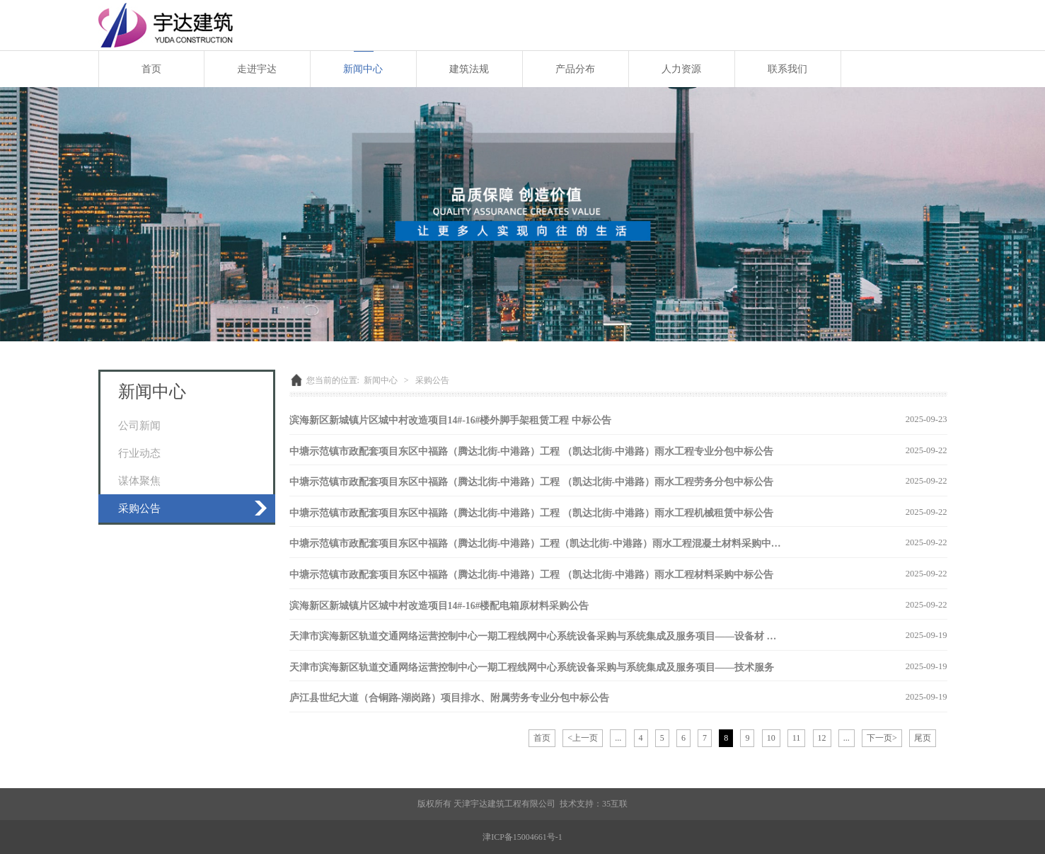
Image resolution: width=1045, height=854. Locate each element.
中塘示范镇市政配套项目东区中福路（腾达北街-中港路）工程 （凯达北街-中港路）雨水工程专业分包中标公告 (531, 451)
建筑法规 (469, 69)
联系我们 (787, 69)
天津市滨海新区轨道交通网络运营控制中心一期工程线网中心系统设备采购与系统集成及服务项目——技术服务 (532, 667)
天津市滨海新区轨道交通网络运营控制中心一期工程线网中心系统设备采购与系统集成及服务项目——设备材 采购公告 (548, 636)
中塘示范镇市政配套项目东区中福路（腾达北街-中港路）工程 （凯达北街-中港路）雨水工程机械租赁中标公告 (531, 513)
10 (771, 738)
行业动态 (139, 453)
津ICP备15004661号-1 (522, 837)
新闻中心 (363, 69)
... (618, 738)
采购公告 (139, 508)
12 (822, 738)
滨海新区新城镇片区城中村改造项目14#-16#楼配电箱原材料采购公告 (439, 605)
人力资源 (681, 69)
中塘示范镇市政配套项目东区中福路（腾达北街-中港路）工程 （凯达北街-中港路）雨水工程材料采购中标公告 (531, 574)
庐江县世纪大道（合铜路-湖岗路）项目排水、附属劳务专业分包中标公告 (449, 698)
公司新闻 (139, 425)
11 (796, 738)
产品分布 (575, 69)
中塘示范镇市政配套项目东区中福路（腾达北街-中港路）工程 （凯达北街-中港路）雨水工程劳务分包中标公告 (531, 482)
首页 (151, 69)
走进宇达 (257, 69)
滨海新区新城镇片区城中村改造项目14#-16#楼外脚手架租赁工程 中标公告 (450, 420)
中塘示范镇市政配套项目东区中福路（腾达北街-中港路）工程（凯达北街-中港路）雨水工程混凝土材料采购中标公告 (545, 543)
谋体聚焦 (139, 480)
